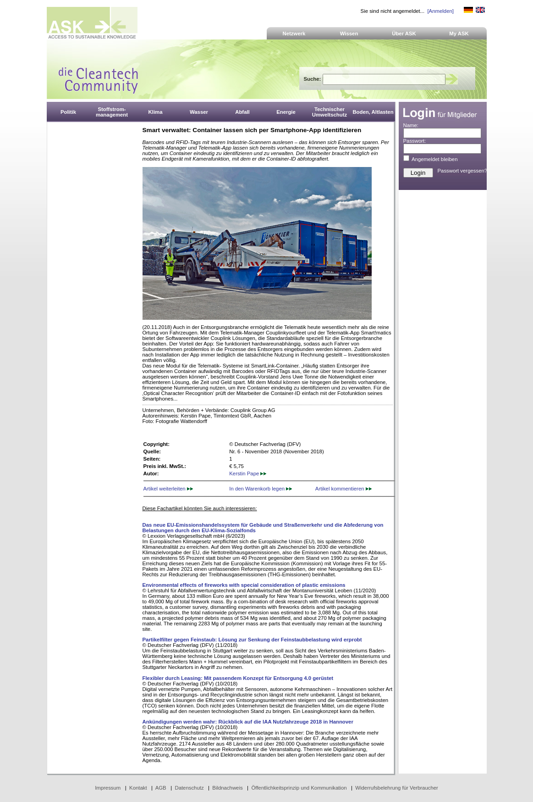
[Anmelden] (440, 11)
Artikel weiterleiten (168, 488)
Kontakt (138, 788)
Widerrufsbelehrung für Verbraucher (396, 788)
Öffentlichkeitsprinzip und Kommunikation (298, 788)
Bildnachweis (227, 788)
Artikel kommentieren (343, 488)
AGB (160, 788)
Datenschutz (189, 788)
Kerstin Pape (247, 473)
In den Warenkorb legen (260, 488)
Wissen (349, 33)
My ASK (459, 33)
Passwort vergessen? (463, 170)
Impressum (108, 788)
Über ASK (404, 33)
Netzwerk (294, 33)
